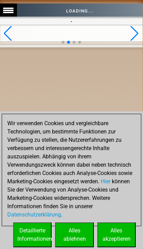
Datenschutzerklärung (34, 214)
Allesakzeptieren (116, 234)
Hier (105, 181)
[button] (7, 33)
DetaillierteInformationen (34, 234)
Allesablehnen (74, 234)
